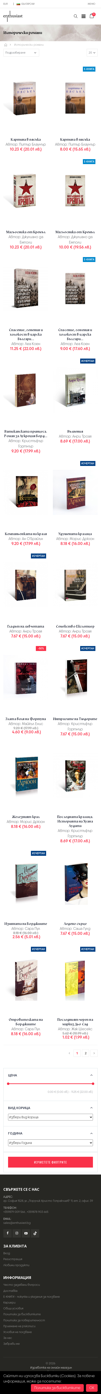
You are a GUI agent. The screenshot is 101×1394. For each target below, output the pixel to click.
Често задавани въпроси (21, 1285)
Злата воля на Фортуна (26, 718)
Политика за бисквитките (22, 1314)
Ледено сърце (75, 923)
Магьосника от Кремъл (25, 232)
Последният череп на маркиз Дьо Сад (75, 1022)
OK (91, 1387)
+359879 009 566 (14, 1212)
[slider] (8, 1083)
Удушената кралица (75, 533)
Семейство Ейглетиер (75, 626)
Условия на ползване (17, 1332)
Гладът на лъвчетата (25, 626)
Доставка (10, 1291)
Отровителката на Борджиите (26, 1022)
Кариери (9, 1302)
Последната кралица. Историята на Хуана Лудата (75, 821)
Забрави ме (11, 1344)
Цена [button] (12, 1075)
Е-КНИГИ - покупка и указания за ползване (31, 1297)
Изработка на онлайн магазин (51, 1367)
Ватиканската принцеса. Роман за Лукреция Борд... (25, 433)
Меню (91, 3)
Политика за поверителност (24, 1320)
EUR (5, 3)
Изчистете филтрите (50, 1162)
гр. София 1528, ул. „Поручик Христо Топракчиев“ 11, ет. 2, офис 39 (48, 1201)
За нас (7, 1338)
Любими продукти (16, 1265)
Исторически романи (29, 45)
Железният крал (26, 816)
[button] (75, 16)
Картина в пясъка (26, 139)
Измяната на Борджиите (25, 923)
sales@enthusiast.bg (17, 1223)
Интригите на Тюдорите (75, 718)
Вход (6, 1253)
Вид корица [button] (19, 1107)
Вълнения (75, 431)
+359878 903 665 (37, 1212)
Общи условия (13, 1308)
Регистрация (12, 1259)
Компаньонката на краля (26, 533)
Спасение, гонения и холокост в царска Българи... (26, 334)
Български (25, 3)
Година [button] (15, 1133)
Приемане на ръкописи (19, 1326)
